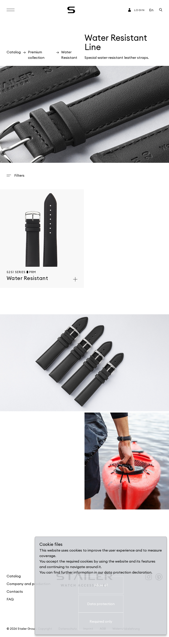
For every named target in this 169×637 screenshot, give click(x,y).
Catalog (14, 52)
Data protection (101, 604)
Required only (101, 621)
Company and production (28, 583)
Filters (19, 175)
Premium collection (36, 55)
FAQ (10, 599)
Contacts (15, 591)
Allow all (101, 585)
